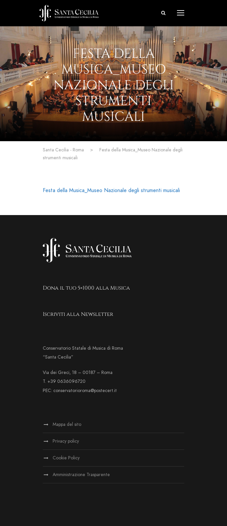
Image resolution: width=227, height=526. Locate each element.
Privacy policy (66, 441)
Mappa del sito (67, 424)
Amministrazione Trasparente (81, 474)
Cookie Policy (66, 458)
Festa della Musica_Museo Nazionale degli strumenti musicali (111, 190)
